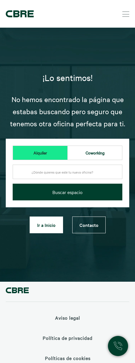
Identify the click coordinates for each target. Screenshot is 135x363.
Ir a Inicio (46, 225)
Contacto (88, 225)
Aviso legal (67, 318)
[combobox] (67, 173)
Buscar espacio (67, 192)
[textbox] (67, 172)
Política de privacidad (67, 338)
